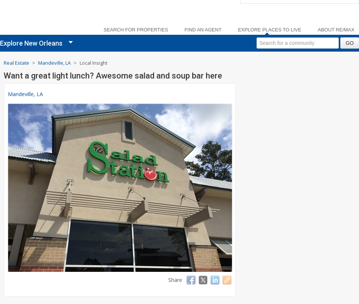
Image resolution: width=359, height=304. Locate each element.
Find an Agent (202, 30)
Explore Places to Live (269, 30)
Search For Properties (136, 30)
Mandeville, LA (25, 94)
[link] (45, 19)
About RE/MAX (336, 30)
